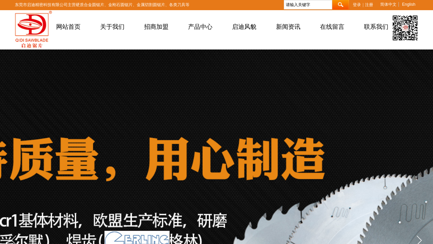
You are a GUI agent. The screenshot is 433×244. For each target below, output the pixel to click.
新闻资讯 (288, 26)
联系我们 (376, 26)
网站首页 (68, 26)
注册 (369, 4)
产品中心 (200, 26)
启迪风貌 (244, 26)
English (408, 4)
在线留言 (332, 26)
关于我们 (112, 26)
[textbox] (308, 4)
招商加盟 (156, 26)
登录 (357, 4)
